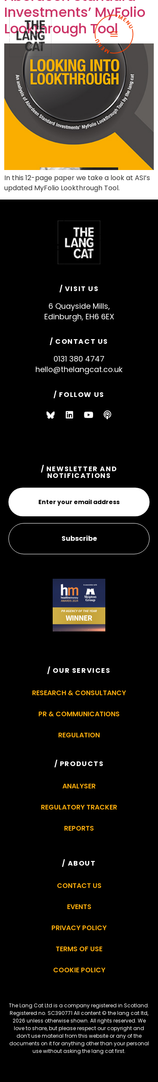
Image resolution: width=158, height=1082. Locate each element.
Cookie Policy (79, 970)
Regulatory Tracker (79, 807)
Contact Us (79, 885)
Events (79, 907)
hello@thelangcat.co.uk (79, 369)
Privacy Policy (79, 928)
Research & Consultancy (79, 693)
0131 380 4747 (79, 358)
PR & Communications (79, 714)
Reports (79, 828)
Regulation (79, 735)
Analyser (79, 786)
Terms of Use (79, 949)
